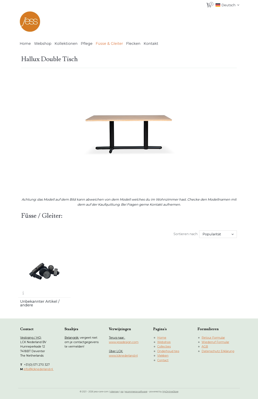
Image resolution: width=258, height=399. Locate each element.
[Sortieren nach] (218, 234)
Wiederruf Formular (215, 342)
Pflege (87, 43)
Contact (163, 360)
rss (122, 391)
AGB (205, 346)
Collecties (164, 346)
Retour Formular (213, 337)
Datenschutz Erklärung (218, 351)
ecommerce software (136, 391)
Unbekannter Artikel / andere (39, 303)
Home (25, 43)
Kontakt (151, 43)
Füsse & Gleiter (109, 43)
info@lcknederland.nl (39, 369)
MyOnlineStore (170, 391)
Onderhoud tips (168, 351)
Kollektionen (66, 43)
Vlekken (163, 355)
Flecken (133, 43)
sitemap (114, 391)
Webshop (42, 43)
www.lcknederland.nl (123, 355)
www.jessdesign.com (123, 342)
